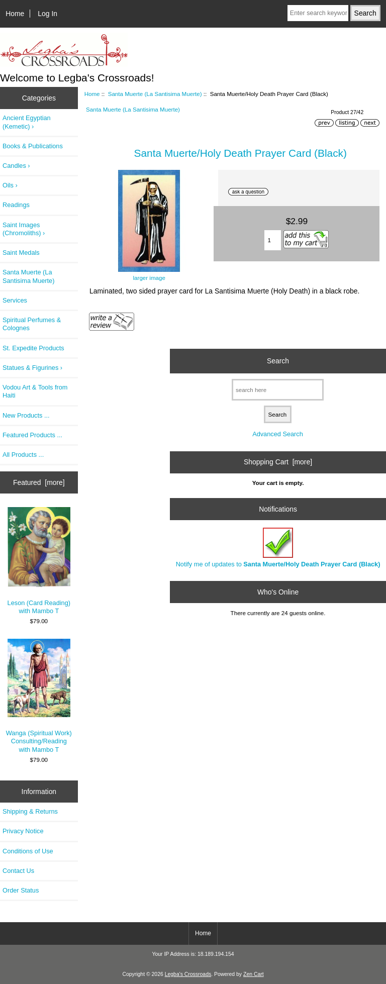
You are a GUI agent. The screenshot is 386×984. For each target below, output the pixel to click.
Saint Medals (21, 252)
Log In (47, 14)
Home (15, 14)
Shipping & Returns (30, 811)
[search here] (278, 390)
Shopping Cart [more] (278, 462)
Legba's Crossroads (188, 974)
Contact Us (18, 870)
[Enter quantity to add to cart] (272, 240)
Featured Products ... (32, 435)
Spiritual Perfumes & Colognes (32, 324)
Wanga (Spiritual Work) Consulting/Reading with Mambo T (39, 696)
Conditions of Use (28, 851)
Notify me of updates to (278, 547)
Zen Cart (253, 974)
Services (15, 300)
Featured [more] (39, 482)
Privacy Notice (23, 831)
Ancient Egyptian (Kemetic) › (27, 122)
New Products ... (26, 415)
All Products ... (23, 454)
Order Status (21, 890)
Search (278, 361)
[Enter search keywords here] (317, 13)
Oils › (10, 185)
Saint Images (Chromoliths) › (24, 229)
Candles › (16, 165)
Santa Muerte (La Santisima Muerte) (155, 93)
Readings (16, 205)
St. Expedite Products (33, 348)
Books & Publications (33, 146)
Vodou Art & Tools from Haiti (35, 391)
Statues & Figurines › (32, 367)
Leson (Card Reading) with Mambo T (39, 561)
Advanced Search (277, 434)
